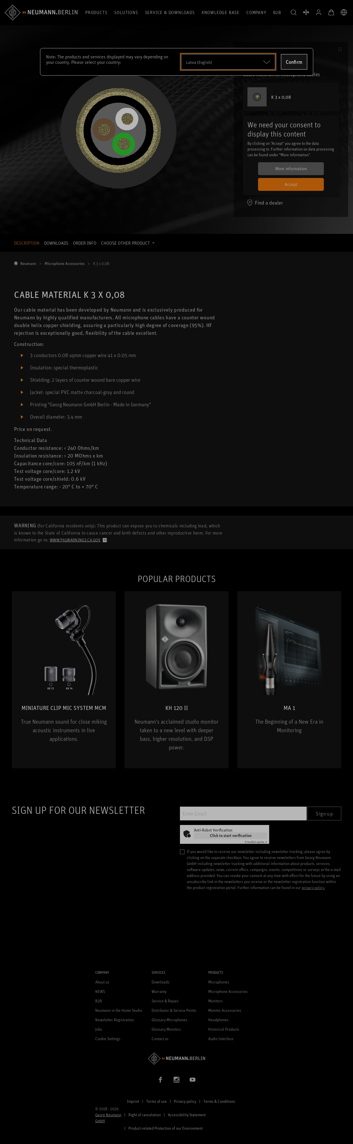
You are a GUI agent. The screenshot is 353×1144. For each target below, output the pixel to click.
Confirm (294, 62)
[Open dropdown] (228, 62)
